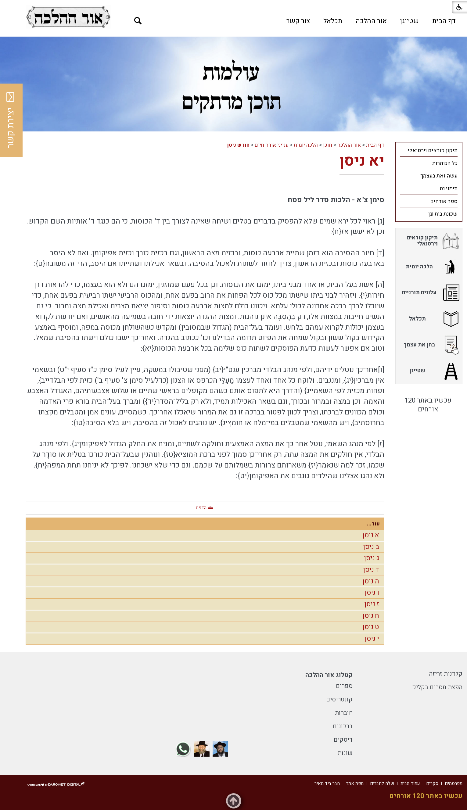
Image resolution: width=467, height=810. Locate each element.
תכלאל (332, 21)
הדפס (201, 507)
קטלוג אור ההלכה (329, 675)
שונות (345, 753)
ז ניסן (372, 604)
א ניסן (371, 535)
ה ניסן (371, 581)
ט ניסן (371, 627)
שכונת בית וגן (443, 214)
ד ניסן (371, 570)
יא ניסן (361, 161)
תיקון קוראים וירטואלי (433, 150)
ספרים (344, 686)
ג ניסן (371, 558)
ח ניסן (371, 616)
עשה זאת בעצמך (439, 176)
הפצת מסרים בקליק (437, 687)
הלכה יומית (306, 145)
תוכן (327, 145)
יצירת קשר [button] (10, 120)
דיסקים (343, 739)
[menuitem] (444, 21)
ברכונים (343, 726)
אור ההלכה (371, 21)
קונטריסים (339, 699)
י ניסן (372, 638)
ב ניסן (371, 547)
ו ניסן (372, 592)
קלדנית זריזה (445, 673)
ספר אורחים (444, 201)
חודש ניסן (238, 145)
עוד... (373, 524)
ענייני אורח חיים (272, 145)
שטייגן (409, 21)
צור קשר (298, 21)
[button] (138, 20)
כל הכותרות (445, 163)
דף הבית (444, 21)
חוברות (344, 712)
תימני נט (449, 189)
